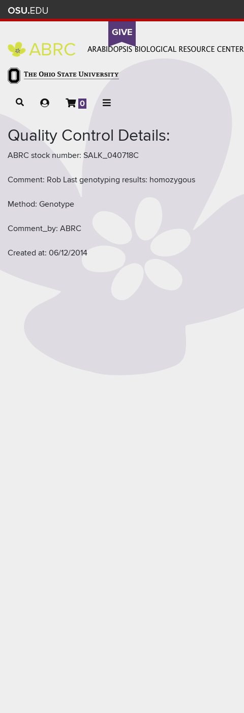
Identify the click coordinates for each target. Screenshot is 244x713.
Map (181, 10)
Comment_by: (33, 228)
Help (151, 10)
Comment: (26, 180)
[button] (20, 102)
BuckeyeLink (165, 10)
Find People (195, 10)
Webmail (211, 10)
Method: (22, 204)
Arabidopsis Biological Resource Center (126, 49)
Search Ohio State (225, 10)
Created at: (27, 253)
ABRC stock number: (44, 155)
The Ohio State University (28, 11)
